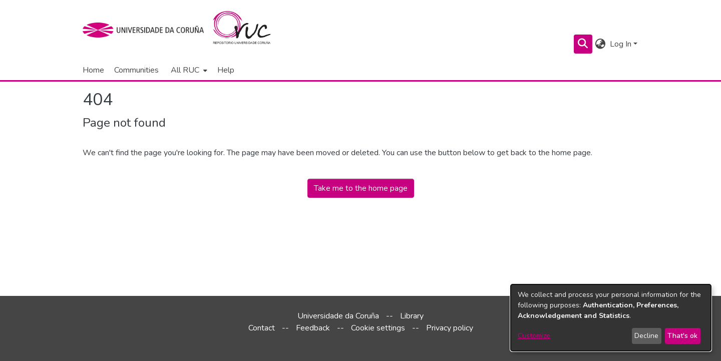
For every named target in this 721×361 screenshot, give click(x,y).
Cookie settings (378, 327)
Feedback (313, 327)
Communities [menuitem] (136, 70)
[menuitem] (188, 70)
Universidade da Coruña (338, 315)
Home (93, 70)
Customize (534, 335)
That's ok (682, 335)
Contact (261, 327)
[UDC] (146, 30)
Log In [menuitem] (620, 44)
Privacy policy (449, 327)
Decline (646, 335)
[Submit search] (583, 44)
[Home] (247, 30)
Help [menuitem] (225, 70)
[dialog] (611, 317)
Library (412, 315)
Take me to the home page (361, 188)
